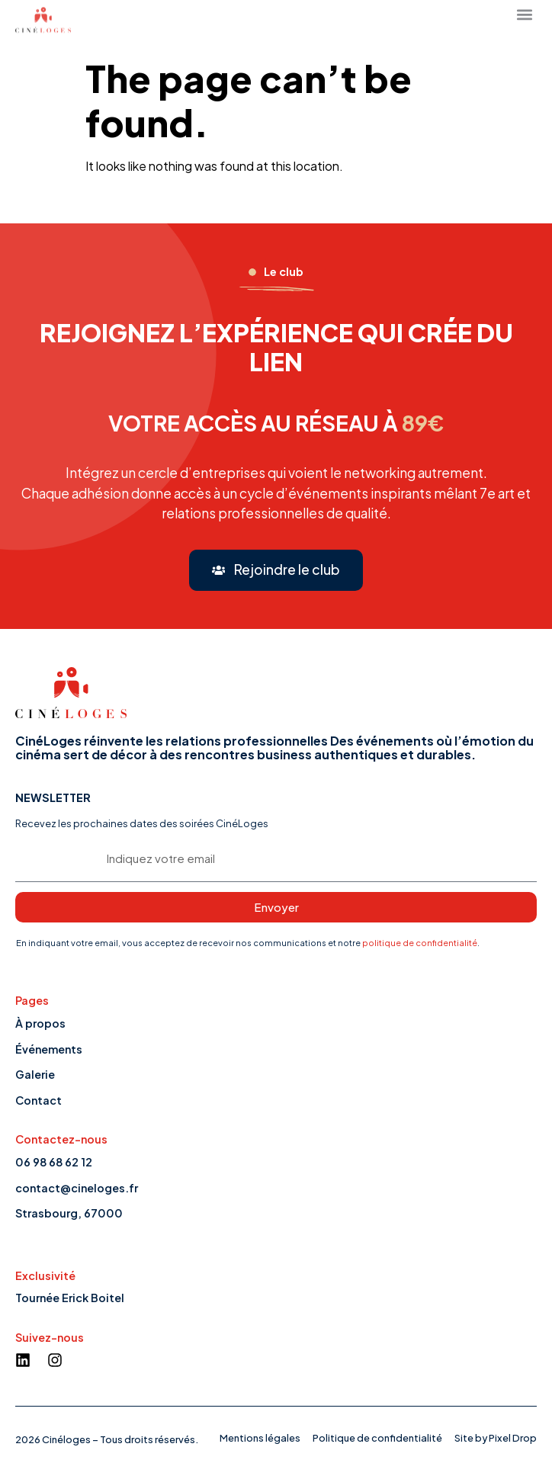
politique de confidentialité (419, 942)
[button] (276, 570)
